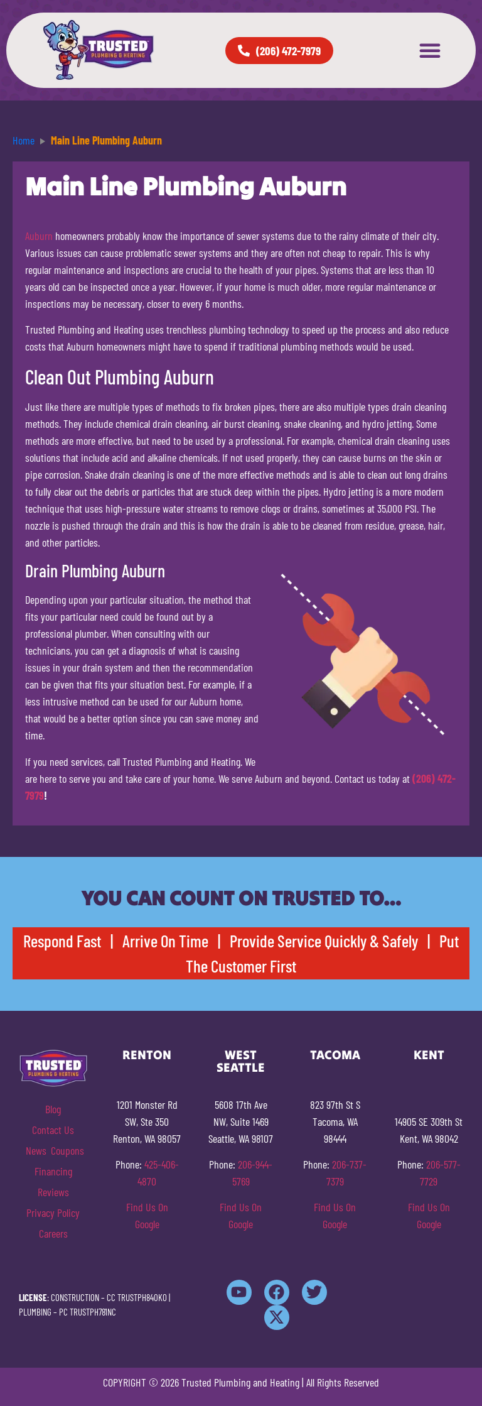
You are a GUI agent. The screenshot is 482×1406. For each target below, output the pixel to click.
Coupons (67, 1150)
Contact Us (53, 1129)
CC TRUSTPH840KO (137, 1297)
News (36, 1150)
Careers (53, 1233)
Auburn (39, 236)
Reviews (53, 1192)
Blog (53, 1109)
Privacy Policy (53, 1212)
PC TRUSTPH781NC (87, 1311)
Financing (53, 1171)
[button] (430, 50)
